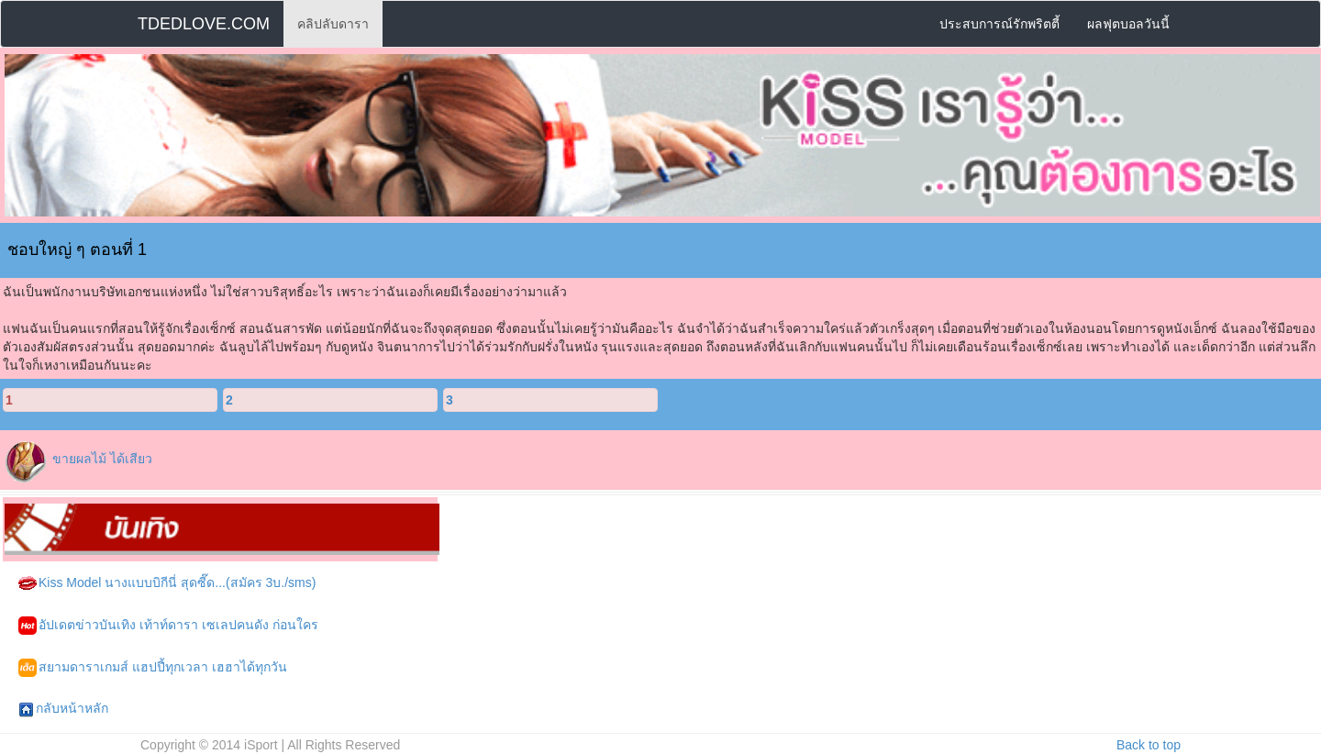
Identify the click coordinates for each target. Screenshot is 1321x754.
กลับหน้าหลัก (63, 709)
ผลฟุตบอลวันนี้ (1128, 24)
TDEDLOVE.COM (204, 24)
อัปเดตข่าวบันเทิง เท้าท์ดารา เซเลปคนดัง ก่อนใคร (168, 625)
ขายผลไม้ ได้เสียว (102, 458)
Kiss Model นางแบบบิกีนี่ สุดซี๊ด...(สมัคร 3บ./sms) (167, 583)
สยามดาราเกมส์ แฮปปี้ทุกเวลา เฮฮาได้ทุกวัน (152, 668)
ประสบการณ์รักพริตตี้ (999, 24)
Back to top (1148, 744)
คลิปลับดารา (333, 24)
